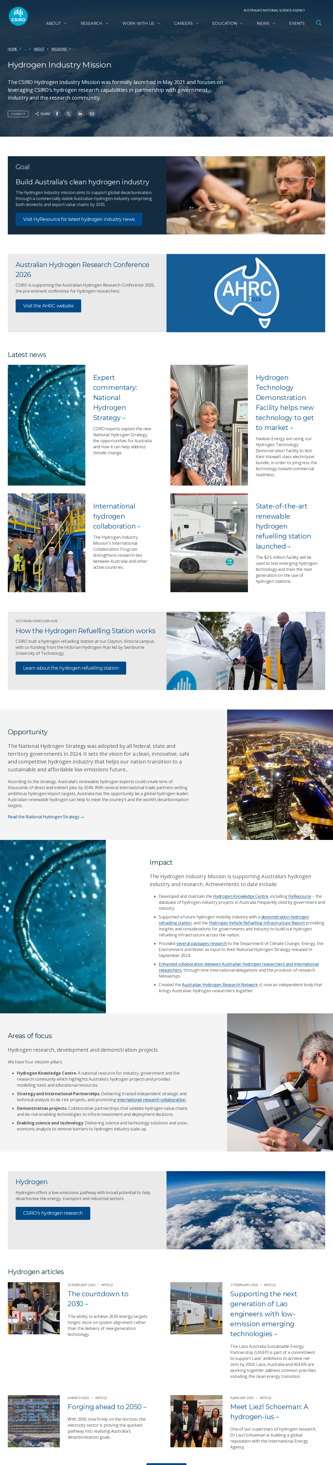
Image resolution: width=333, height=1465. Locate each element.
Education (228, 24)
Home (12, 48)
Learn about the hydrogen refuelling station (71, 668)
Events (297, 24)
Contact (18, 114)
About (56, 24)
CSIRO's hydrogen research (53, 1213)
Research (95, 24)
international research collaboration (151, 1100)
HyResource (299, 896)
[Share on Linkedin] (80, 114)
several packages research (201, 943)
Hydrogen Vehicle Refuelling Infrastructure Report (257, 923)
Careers (186, 24)
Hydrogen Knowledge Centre (240, 896)
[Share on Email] (92, 114)
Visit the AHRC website (48, 306)
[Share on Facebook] (57, 114)
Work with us (141, 24)
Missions (59, 48)
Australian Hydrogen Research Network (221, 985)
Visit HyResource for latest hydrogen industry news (79, 219)
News (266, 24)
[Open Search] (318, 24)
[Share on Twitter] (69, 114)
